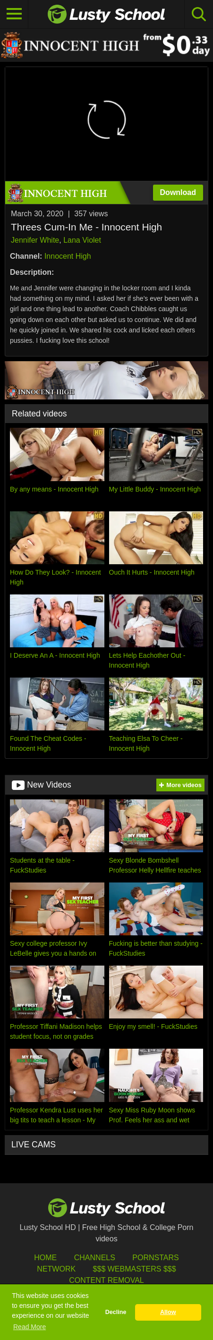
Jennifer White (35, 240)
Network (56, 1269)
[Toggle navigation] (14, 14)
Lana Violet (82, 240)
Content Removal (106, 1280)
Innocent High (67, 256)
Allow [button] (168, 1312)
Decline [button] (116, 1312)
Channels (94, 1258)
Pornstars (155, 1258)
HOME (45, 1258)
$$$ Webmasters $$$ (134, 1269)
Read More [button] (29, 1327)
